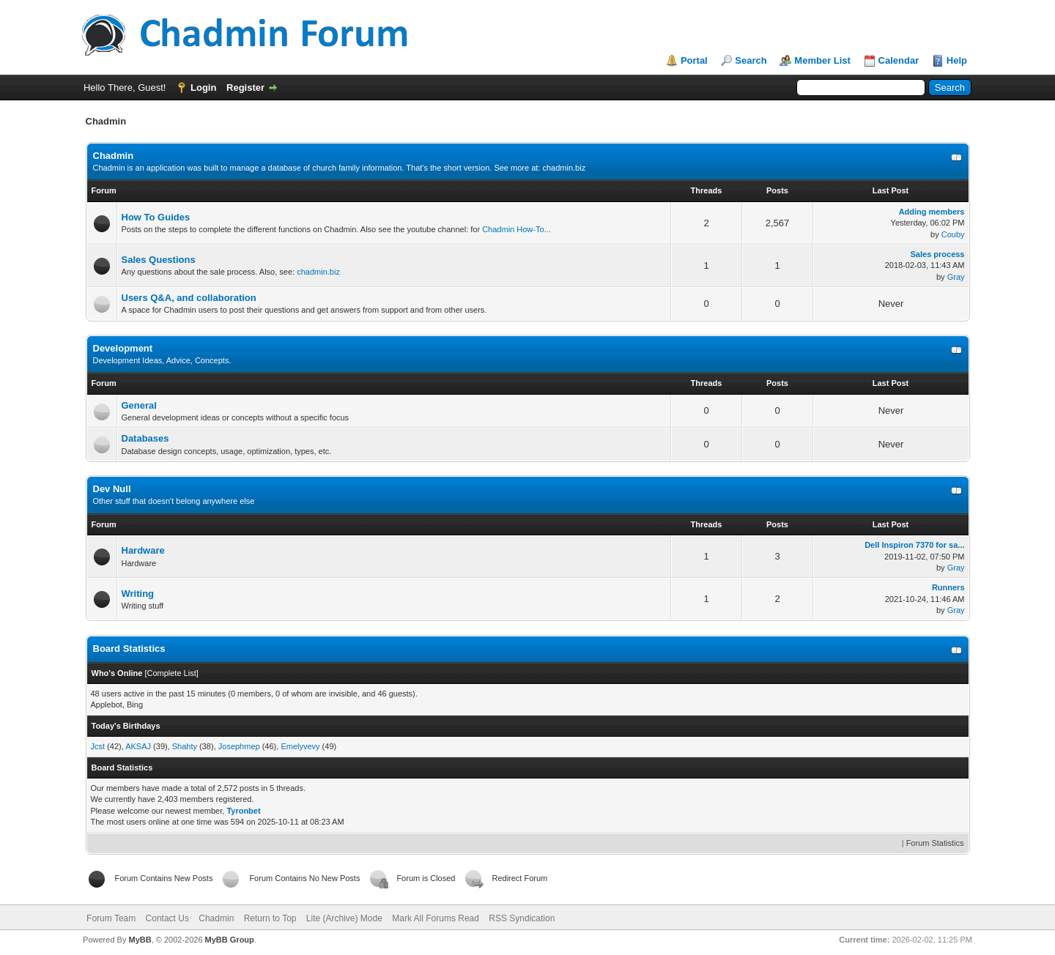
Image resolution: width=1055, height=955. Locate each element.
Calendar (898, 60)
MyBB (139, 939)
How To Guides (156, 217)
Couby (953, 234)
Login (203, 87)
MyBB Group (229, 939)
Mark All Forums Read (435, 918)
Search (750, 60)
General (139, 405)
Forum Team (111, 918)
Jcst (98, 746)
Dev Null (112, 488)
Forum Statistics (935, 843)
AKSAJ (138, 746)
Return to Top (270, 918)
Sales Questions (159, 259)
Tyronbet (243, 810)
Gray (956, 276)
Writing (138, 593)
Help (957, 60)
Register (245, 87)
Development (123, 348)
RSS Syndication (522, 918)
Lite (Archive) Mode (344, 918)
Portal (694, 60)
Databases (145, 438)
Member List (822, 60)
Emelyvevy (300, 746)
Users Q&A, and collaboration (189, 297)
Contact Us (167, 918)
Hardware (143, 550)
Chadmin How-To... (516, 229)
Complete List (171, 673)
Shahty (184, 746)
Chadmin (113, 155)
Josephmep (239, 746)
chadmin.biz (563, 167)
